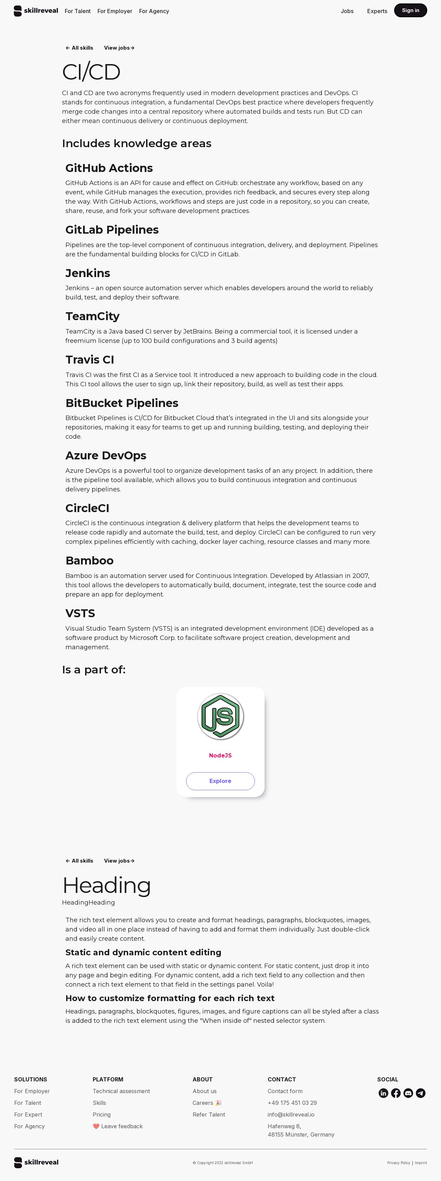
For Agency (154, 11)
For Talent (78, 11)
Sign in (410, 10)
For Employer (115, 11)
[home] (36, 11)
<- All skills (79, 48)
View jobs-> (119, 48)
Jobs (347, 11)
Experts (377, 11)
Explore (220, 783)
